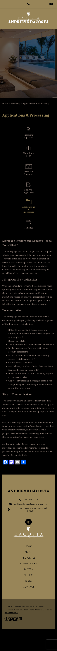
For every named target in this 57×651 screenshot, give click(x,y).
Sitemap (18, 610)
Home (28, 546)
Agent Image (11, 613)
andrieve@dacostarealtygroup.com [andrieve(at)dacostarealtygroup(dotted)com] (31, 504)
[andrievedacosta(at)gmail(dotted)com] (51, 4)
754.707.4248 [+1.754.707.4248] (31, 500)
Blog (28, 581)
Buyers (28, 569)
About (29, 552)
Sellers (28, 575)
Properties (28, 558)
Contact (28, 587)
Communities (28, 564)
